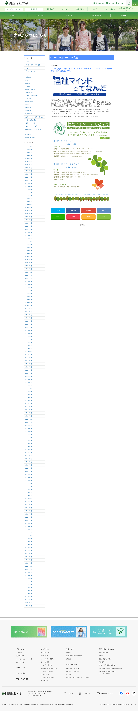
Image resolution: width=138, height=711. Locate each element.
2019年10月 (29, 315)
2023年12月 (29, 162)
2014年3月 (28, 520)
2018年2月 (28, 376)
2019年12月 (29, 309)
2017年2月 (28, 413)
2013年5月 (28, 551)
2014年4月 (28, 517)
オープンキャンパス (14, 9)
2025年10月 (29, 146)
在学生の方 (65, 9)
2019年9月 (28, 318)
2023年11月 (29, 165)
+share (88, 216)
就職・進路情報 (71, 664)
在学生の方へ (29, 92)
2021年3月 (28, 263)
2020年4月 (28, 296)
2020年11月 (29, 275)
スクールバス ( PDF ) (47, 659)
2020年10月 (29, 278)
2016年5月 (28, 440)
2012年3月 (28, 593)
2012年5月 (28, 587)
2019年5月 (28, 330)
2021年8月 (28, 247)
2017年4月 (28, 407)
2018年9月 (28, 355)
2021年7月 (28, 250)
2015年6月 (28, 474)
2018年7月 (28, 361)
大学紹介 (68, 653)
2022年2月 (28, 229)
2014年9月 (28, 502)
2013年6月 (28, 547)
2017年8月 (28, 394)
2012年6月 (28, 584)
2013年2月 (28, 560)
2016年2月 (28, 449)
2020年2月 (28, 302)
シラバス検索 (45, 662)
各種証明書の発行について (49, 668)
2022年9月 (28, 207)
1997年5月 (28, 606)
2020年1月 (28, 305)
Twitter (58, 210)
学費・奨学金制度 (46, 665)
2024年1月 (28, 158)
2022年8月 (28, 211)
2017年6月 (28, 400)
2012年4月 (28, 590)
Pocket (73, 216)
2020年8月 (28, 284)
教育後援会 (80, 9)
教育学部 (28, 107)
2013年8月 (28, 541)
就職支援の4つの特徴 (72, 668)
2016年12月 (29, 419)
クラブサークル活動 (47, 671)
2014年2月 (28, 523)
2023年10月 (29, 168)
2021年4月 (28, 260)
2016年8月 (28, 431)
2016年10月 (29, 425)
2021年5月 (28, 256)
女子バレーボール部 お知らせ (34, 117)
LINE (57, 216)
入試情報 (34, 9)
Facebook (73, 210)
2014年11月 (29, 495)
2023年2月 (28, 192)
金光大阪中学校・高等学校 (28, 704)
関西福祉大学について (106, 649)
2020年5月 (28, 293)
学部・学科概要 (103, 653)
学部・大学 (70, 649)
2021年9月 (28, 244)
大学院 (27, 104)
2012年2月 (28, 596)
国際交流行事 (29, 101)
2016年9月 (28, 428)
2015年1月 (28, 489)
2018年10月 (29, 351)
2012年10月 (29, 572)
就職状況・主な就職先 (72, 671)
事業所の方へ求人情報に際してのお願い (78, 677)
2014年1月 (28, 526)
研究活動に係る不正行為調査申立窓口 (110, 668)
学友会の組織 (45, 674)
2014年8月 (28, 505)
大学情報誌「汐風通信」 (48, 677)
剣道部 (27, 80)
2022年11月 (29, 201)
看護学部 (28, 111)
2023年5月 (28, 183)
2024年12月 (29, 152)
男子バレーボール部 (31, 126)
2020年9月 (28, 281)
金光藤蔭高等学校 (45, 704)
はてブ (104, 210)
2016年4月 (28, 443)
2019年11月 (29, 312)
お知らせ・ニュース (47, 653)
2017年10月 (29, 388)
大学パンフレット (21, 662)
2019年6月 (28, 327)
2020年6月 (28, 290)
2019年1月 (28, 342)
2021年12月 (29, 235)
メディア (28, 74)
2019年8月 (28, 321)
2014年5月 (28, 514)
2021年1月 (28, 269)
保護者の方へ (29, 77)
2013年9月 (28, 538)
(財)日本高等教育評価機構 (74, 656)
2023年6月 (28, 180)
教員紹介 (101, 662)
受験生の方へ (29, 86)
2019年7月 (28, 324)
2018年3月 (28, 373)
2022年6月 (28, 217)
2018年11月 (29, 348)
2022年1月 (28, 232)
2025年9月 (28, 149)
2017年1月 (28, 416)
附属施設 (68, 659)
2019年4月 (28, 333)
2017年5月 (28, 404)
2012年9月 (28, 575)
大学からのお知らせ (31, 95)
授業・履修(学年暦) (105, 659)
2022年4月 (28, 223)
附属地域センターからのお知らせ (34, 130)
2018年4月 (28, 370)
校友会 (95, 9)
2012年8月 (28, 578)
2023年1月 (28, 195)
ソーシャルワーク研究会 (32, 65)
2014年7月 (28, 508)
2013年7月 (28, 544)
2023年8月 (28, 174)
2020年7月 (28, 287)
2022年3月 (28, 226)
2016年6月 (28, 437)
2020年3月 (28, 299)
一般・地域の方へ (22, 673)
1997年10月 (29, 603)
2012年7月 (28, 581)
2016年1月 (28, 453)
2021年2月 (28, 266)
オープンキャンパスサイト (24, 659)
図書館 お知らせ (30, 89)
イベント (28, 62)
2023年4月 (28, 186)
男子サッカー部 (30, 123)
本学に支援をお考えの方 (126, 9)
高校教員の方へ (30, 137)
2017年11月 (29, 385)
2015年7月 (28, 471)
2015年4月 (28, 480)
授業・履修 (44, 656)
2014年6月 (28, 511)
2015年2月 (28, 486)
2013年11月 (29, 532)
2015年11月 (29, 459)
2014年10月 (29, 498)
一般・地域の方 (109, 9)
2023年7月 (28, 177)
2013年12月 (29, 529)
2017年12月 (29, 382)
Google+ (88, 210)
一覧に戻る (81, 225)
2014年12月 (29, 492)
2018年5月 (28, 367)
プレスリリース (30, 71)
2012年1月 (28, 600)
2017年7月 (28, 397)
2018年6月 (28, 364)
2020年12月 (29, 272)
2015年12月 (29, 456)
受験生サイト (20, 656)
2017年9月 (28, 391)
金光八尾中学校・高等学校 (63, 704)
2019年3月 (28, 336)
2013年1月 (28, 563)
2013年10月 (29, 535)
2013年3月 (28, 557)
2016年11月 (29, 422)
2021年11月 (29, 238)
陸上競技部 (28, 134)
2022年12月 (29, 198)
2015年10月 (29, 462)
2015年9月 (28, 465)
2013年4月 (28, 554)
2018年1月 (28, 379)
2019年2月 (28, 339)
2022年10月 (29, 204)
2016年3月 (28, 446)
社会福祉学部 (29, 114)
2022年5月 (28, 220)
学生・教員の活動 (30, 120)
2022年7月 (28, 214)
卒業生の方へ (29, 83)
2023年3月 (28, 189)
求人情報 (68, 674)
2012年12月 (29, 566)
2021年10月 (29, 241)
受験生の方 (50, 9)
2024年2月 (28, 155)
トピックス (28, 68)
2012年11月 (29, 569)
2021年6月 (28, 253)
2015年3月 (28, 483)
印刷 (103, 216)
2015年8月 (28, 468)
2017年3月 (28, 410)
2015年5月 (28, 477)
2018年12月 (29, 345)
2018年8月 (28, 358)
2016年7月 (28, 434)
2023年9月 (28, 171)
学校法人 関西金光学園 (9, 704)
